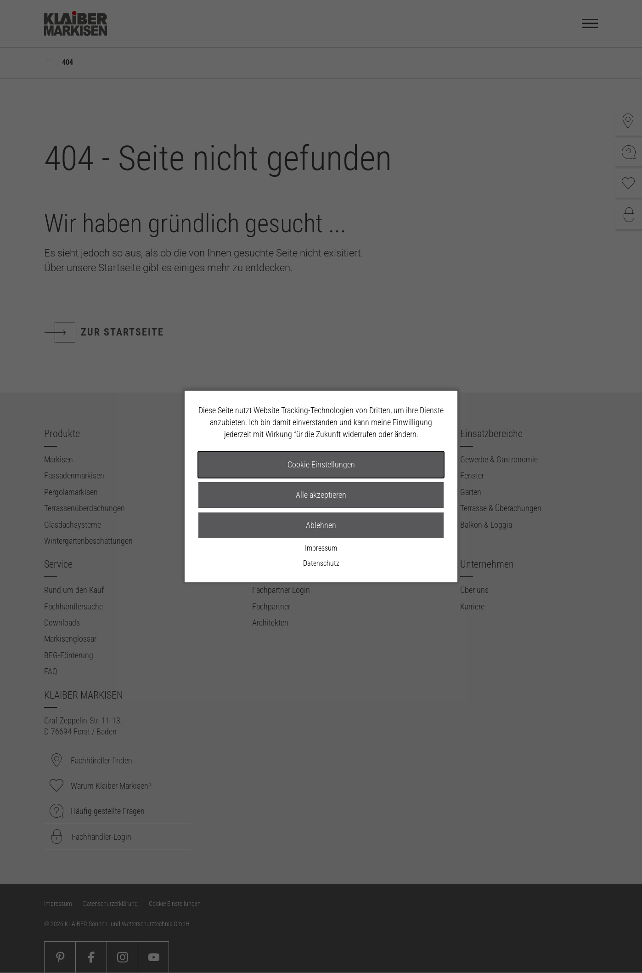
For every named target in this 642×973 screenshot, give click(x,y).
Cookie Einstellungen (321, 464)
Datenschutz (321, 563)
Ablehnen (321, 525)
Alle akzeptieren (321, 495)
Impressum (321, 548)
